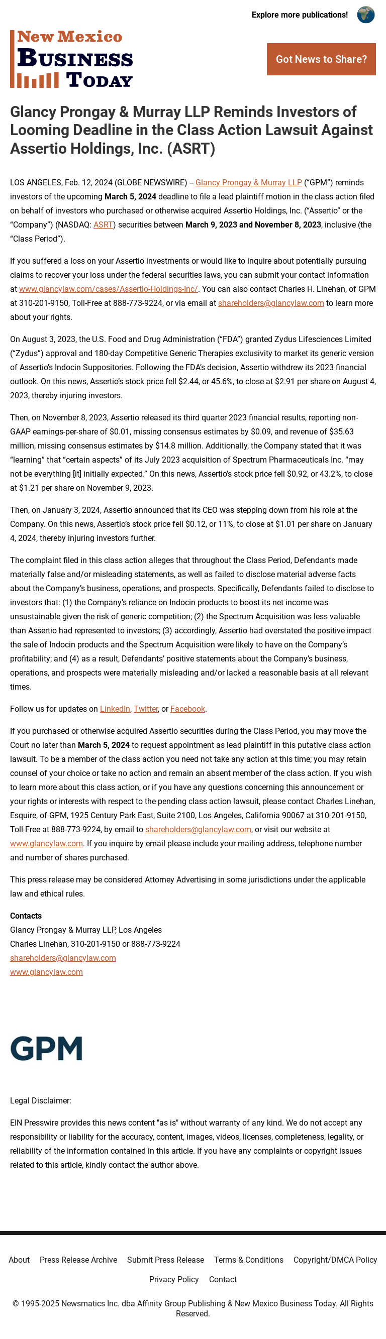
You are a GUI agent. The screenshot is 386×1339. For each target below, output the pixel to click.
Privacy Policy (174, 1279)
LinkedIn (115, 709)
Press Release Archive (78, 1260)
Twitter (146, 709)
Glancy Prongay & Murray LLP (249, 182)
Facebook (187, 709)
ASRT (103, 225)
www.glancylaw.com (46, 843)
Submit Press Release (165, 1260)
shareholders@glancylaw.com (271, 303)
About (19, 1260)
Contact (223, 1279)
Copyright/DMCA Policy (335, 1260)
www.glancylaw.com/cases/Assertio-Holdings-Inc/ (108, 289)
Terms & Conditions (248, 1260)
